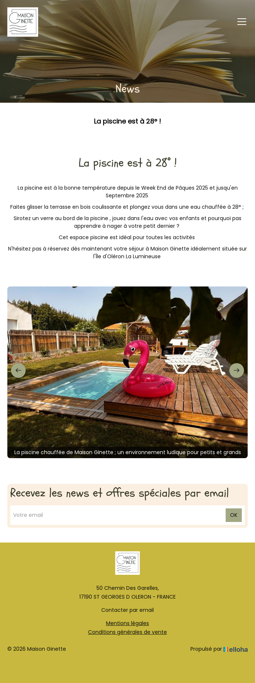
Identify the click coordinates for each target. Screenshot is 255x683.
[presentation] (18, 370)
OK (233, 515)
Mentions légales (127, 623)
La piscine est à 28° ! (127, 120)
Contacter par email (127, 610)
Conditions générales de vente (127, 632)
